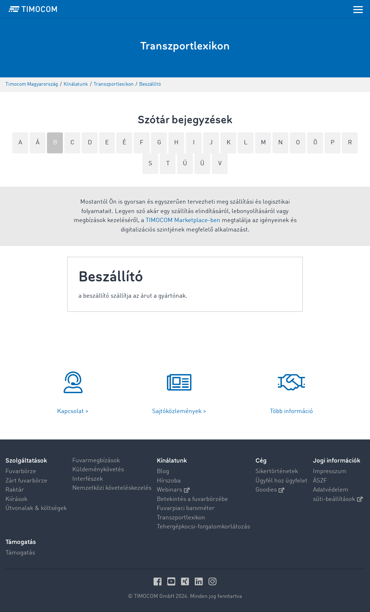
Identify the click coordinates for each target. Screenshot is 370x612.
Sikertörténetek (276, 471)
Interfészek (87, 479)
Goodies (269, 490)
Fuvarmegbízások (96, 461)
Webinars (173, 490)
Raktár (14, 490)
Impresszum (330, 471)
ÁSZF (320, 481)
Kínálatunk (172, 460)
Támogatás (20, 553)
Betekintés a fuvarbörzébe (192, 499)
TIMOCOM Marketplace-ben (183, 220)
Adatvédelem (330, 490)
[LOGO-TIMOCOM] (33, 9)
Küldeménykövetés (98, 470)
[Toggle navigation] (358, 9)
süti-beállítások (338, 499)
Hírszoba (169, 481)
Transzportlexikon (181, 518)
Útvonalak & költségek (36, 508)
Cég (261, 460)
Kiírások (16, 499)
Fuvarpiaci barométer (186, 508)
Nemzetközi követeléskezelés (111, 488)
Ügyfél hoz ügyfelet (281, 481)
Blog (163, 471)
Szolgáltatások (26, 460)
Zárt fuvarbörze (26, 481)
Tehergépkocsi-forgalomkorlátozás (203, 527)
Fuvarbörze (20, 471)
